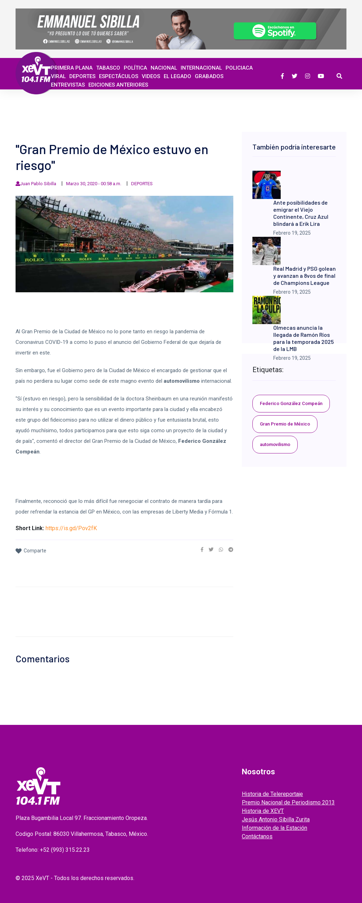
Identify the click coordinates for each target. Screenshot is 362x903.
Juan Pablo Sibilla (38, 183)
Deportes (82, 76)
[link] (202, 549)
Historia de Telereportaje (272, 794)
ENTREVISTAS (68, 85)
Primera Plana (72, 68)
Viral (58, 76)
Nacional (164, 68)
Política (135, 68)
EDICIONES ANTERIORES (118, 85)
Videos (151, 76)
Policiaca (239, 68)
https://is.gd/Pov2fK (71, 528)
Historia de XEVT (263, 811)
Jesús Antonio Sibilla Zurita (276, 819)
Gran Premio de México (285, 424)
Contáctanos (257, 836)
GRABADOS (209, 76)
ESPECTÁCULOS (118, 76)
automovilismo (275, 444)
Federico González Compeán (291, 403)
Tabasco (108, 68)
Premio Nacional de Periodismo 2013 (288, 802)
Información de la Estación (274, 828)
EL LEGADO (177, 76)
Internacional (201, 68)
